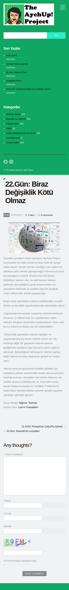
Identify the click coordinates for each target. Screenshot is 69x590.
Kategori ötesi (12, 123)
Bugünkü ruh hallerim (16, 119)
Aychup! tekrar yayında (17, 64)
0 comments (47, 215)
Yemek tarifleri (12, 142)
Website (7, 526)
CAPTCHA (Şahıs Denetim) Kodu (20, 561)
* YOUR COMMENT (13, 454)
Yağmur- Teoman (28, 402)
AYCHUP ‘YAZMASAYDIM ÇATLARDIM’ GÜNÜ (28, 89)
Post (6, 215)
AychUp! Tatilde (13, 114)
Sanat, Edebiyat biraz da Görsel (21, 133)
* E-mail (7, 513)
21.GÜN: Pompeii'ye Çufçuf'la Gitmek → (43, 426)
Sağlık (9, 128)
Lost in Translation (28, 407)
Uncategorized (13, 138)
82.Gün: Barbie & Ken (16, 72)
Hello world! (11, 55)
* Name (7, 501)
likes (31, 215)
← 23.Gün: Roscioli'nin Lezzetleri (22, 431)
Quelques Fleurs (14, 81)
